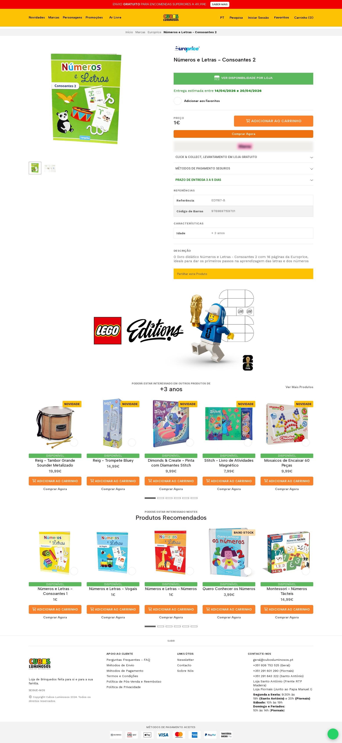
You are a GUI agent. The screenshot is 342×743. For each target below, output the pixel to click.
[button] (32, 498)
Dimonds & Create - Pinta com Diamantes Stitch (171, 462)
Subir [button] (171, 640)
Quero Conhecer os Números (229, 588)
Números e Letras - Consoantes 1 (55, 591)
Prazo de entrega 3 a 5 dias (198, 180)
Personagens (72, 17)
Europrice (154, 32)
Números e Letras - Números (171, 588)
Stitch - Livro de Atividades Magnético (229, 462)
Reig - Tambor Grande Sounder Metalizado (55, 462)
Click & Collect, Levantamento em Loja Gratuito (216, 157)
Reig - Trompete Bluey (113, 460)
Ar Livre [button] (115, 17)
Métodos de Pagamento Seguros (202, 168)
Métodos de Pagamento (124, 670)
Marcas (53, 17)
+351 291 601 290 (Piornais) (273, 670)
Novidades (37, 17)
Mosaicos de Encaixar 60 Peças (287, 462)
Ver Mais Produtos (299, 387)
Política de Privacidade (123, 687)
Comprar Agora (243, 134)
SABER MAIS (220, 4)
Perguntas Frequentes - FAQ (128, 659)
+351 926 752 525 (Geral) (271, 665)
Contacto (184, 665)
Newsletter (185, 659)
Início (129, 32)
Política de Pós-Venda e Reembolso (133, 681)
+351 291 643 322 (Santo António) (278, 676)
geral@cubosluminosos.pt (273, 659)
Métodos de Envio (120, 665)
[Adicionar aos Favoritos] (197, 101)
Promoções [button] (94, 17)
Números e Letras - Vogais (113, 588)
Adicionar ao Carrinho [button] (55, 481)
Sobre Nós (185, 670)
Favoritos (281, 17)
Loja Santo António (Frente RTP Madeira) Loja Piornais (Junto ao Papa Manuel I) (282, 685)
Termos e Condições (122, 676)
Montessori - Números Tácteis (287, 591)
